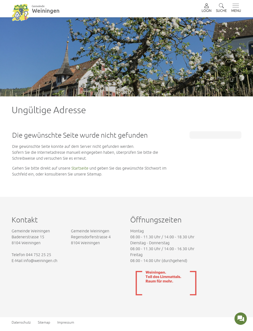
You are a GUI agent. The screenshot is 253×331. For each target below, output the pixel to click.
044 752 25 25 (38, 254)
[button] (221, 8)
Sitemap (44, 322)
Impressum (65, 322)
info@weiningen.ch (40, 260)
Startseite (79, 168)
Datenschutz (21, 322)
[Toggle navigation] (235, 8)
